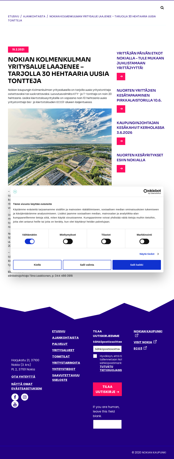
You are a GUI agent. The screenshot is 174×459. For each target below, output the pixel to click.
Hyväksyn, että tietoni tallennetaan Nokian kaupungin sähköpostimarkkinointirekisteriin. (118, 363)
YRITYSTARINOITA (66, 363)
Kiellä (37, 264)
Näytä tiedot (147, 253)
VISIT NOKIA (143, 342)
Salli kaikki (136, 264)
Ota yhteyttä (23, 376)
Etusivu (13, 16)
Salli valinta (87, 264)
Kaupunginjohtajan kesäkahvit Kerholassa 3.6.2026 (140, 128)
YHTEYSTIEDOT (63, 369)
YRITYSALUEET (63, 350)
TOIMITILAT (61, 356)
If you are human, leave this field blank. (106, 411)
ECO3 (138, 348)
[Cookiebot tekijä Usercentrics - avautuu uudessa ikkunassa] (146, 191)
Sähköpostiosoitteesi (107, 342)
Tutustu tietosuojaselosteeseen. (119, 368)
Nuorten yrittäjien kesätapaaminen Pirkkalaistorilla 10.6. (139, 95)
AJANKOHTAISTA (65, 337)
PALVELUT (60, 344)
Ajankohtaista (34, 16)
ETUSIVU (58, 331)
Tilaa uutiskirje (105, 389)
